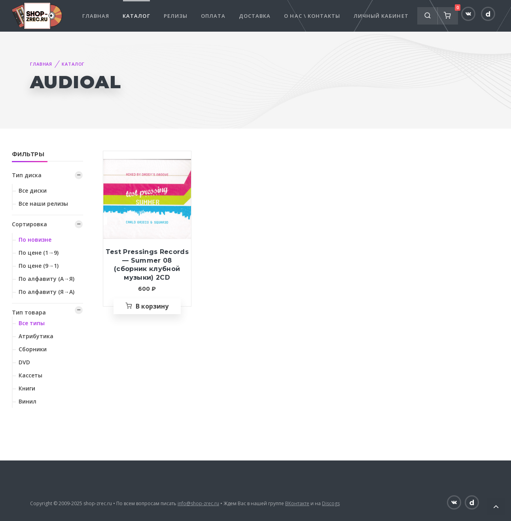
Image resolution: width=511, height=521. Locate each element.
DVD (24, 362)
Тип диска (27, 175)
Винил (27, 401)
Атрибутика (36, 336)
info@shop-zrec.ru (198, 503)
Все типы (32, 323)
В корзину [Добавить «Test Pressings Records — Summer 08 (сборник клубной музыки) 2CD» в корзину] (152, 306)
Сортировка (29, 224)
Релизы (175, 15)
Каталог (136, 15)
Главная (95, 15)
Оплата (213, 15)
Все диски (33, 190)
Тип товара (29, 312)
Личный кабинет (381, 15)
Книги (27, 388)
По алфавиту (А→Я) (46, 278)
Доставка (255, 15)
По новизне (35, 239)
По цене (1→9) (39, 252)
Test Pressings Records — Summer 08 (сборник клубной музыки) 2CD (147, 264)
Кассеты (30, 375)
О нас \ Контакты (312, 15)
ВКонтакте (297, 503)
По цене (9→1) (39, 265)
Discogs (331, 503)
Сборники (33, 349)
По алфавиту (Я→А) (46, 292)
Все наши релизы (43, 203)
